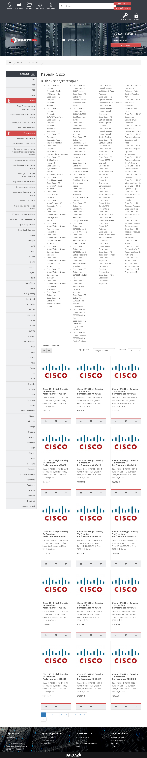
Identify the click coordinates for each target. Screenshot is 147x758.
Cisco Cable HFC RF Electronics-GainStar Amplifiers (133, 128)
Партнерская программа (86, 743)
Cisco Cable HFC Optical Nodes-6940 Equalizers (79, 88)
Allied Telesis (29, 341)
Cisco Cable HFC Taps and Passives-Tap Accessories (132, 223)
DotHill (32, 395)
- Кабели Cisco (28, 133)
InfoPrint (31, 421)
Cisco (19, 62)
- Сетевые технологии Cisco (22, 214)
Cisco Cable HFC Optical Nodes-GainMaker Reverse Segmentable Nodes (80, 180)
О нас (8, 740)
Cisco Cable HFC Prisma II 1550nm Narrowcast (106, 171)
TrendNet (31, 501)
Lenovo (32, 95)
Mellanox (31, 442)
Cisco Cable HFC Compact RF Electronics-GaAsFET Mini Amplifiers (53, 126)
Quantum (31, 464)
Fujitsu (32, 235)
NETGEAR (31, 304)
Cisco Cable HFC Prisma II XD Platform (105, 226)
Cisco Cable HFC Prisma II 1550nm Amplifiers (106, 151)
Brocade (31, 384)
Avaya (32, 368)
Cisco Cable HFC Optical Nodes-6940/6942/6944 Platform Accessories (79, 128)
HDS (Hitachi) (29, 294)
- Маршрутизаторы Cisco (23, 160)
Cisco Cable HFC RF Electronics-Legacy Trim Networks (133, 160)
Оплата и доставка (14, 743)
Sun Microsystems (27, 474)
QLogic (32, 453)
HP (33, 79)
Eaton (32, 320)
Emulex (32, 405)
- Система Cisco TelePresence (22, 219)
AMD (33, 347)
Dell (33, 85)
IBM (33, 90)
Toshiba (31, 495)
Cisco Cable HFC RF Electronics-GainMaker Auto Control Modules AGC (133, 91)
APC (33, 246)
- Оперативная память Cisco (22, 182)
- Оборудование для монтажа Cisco (25, 175)
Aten (33, 363)
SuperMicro (30, 283)
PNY (33, 448)
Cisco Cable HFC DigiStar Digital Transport (53, 160)
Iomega (32, 426)
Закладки (115, 743)
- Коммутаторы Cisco (25, 138)
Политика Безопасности (16, 746)
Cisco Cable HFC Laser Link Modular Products (54, 186)
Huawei (32, 256)
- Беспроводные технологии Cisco (22, 115)
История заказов (118, 740)
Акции (78, 746)
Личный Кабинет (118, 737)
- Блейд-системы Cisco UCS (23, 122)
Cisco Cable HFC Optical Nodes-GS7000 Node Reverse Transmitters (79, 301)
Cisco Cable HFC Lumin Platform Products (53, 194)
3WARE (32, 331)
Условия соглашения (15, 749)
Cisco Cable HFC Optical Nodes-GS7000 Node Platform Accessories (79, 286)
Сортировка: (83, 349)
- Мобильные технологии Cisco (23, 166)
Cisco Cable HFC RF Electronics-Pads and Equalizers (133, 169)
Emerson (31, 400)
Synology (31, 480)
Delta (32, 288)
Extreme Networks (27, 410)
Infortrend (30, 299)
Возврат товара (47, 740)
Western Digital (28, 506)
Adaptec (31, 336)
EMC (33, 251)
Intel (33, 278)
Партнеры (10, 737)
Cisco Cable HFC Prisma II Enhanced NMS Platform (106, 194)
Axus (33, 379)
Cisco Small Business (26, 230)
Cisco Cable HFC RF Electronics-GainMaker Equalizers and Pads (133, 105)
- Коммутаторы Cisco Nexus (22, 143)
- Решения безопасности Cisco (23, 193)
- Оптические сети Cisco (24, 187)
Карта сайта (46, 743)
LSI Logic (31, 437)
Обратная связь (48, 737)
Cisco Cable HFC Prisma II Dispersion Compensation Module (105, 183)
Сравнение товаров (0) (50, 345)
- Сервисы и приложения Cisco (23, 207)
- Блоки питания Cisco (25, 128)
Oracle (32, 309)
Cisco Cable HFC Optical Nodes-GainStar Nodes (79, 206)
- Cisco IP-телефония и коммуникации (24, 107)
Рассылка (114, 746)
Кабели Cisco (33, 62)
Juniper (32, 267)
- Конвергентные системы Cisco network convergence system (23, 152)
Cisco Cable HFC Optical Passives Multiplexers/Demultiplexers (110, 100)
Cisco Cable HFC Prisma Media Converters (105, 246)
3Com (32, 325)
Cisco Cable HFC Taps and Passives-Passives (132, 215)
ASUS (33, 352)
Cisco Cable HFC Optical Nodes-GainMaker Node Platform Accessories (79, 154)
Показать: (121, 349)
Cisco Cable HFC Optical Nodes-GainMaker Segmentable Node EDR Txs (80, 194)
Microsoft (31, 315)
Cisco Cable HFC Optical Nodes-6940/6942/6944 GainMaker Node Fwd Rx (79, 100)
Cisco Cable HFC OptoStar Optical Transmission (106, 143)
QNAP (32, 458)
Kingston (31, 432)
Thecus (32, 490)
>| (44, 719)
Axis (33, 373)
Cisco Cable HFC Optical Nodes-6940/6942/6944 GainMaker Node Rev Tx (79, 114)
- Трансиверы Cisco (26, 224)
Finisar (32, 416)
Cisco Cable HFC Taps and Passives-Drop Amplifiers (132, 206)
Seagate (31, 469)
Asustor (31, 357)
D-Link (32, 262)
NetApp (31, 240)
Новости (79, 740)
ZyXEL (32, 272)
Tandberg (31, 485)
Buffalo (32, 389)
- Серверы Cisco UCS (25, 200)
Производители (82, 737)
